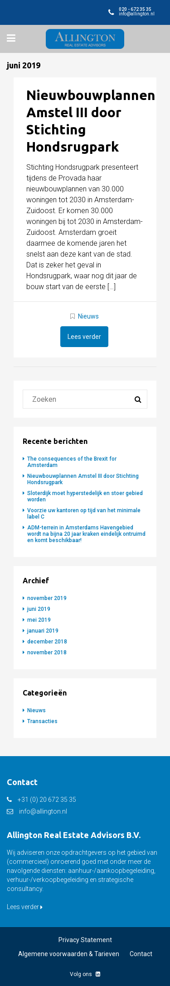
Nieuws (88, 316)
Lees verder (84, 336)
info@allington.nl (43, 811)
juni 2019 (38, 609)
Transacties (42, 721)
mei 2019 (39, 620)
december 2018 (47, 641)
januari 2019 (42, 631)
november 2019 (47, 598)
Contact (141, 953)
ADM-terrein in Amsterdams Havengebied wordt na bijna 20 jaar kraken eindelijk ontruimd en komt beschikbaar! (86, 533)
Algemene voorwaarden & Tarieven (68, 953)
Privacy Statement (85, 939)
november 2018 (47, 652)
